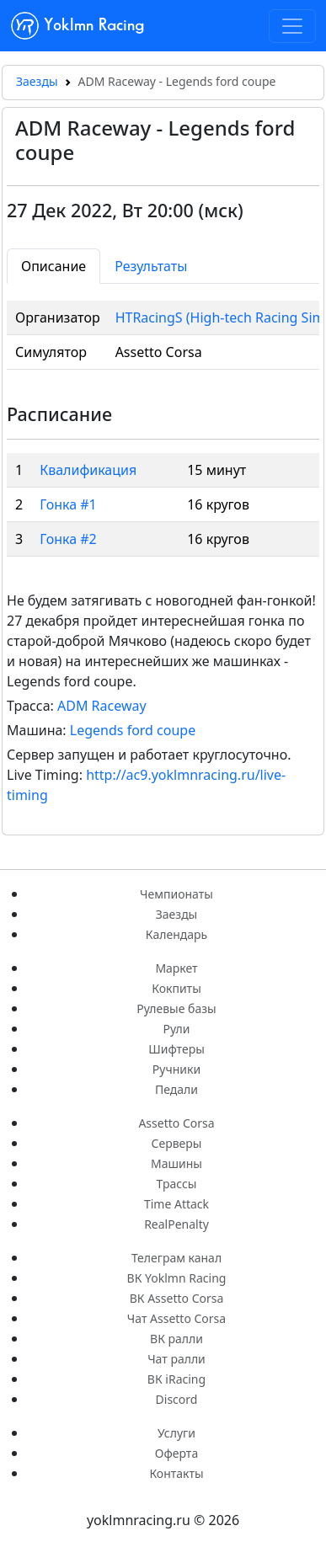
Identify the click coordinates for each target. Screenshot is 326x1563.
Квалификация (88, 470)
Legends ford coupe (132, 730)
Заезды (37, 81)
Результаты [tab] (151, 266)
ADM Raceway (102, 705)
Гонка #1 (68, 504)
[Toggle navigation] (292, 26)
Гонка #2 (68, 539)
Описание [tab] (53, 266)
